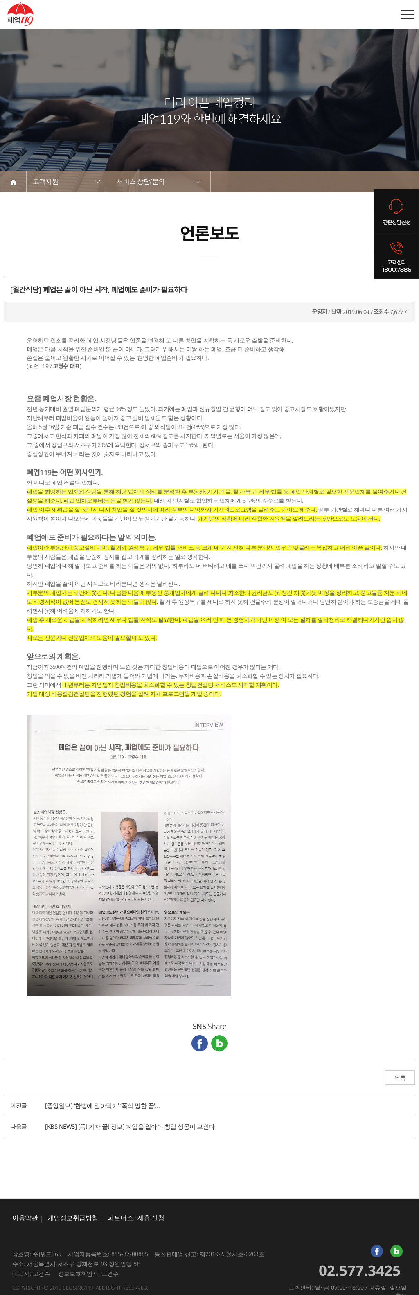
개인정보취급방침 (72, 1217)
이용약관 (25, 1217)
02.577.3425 (360, 1270)
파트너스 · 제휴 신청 (136, 1217)
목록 (399, 1078)
